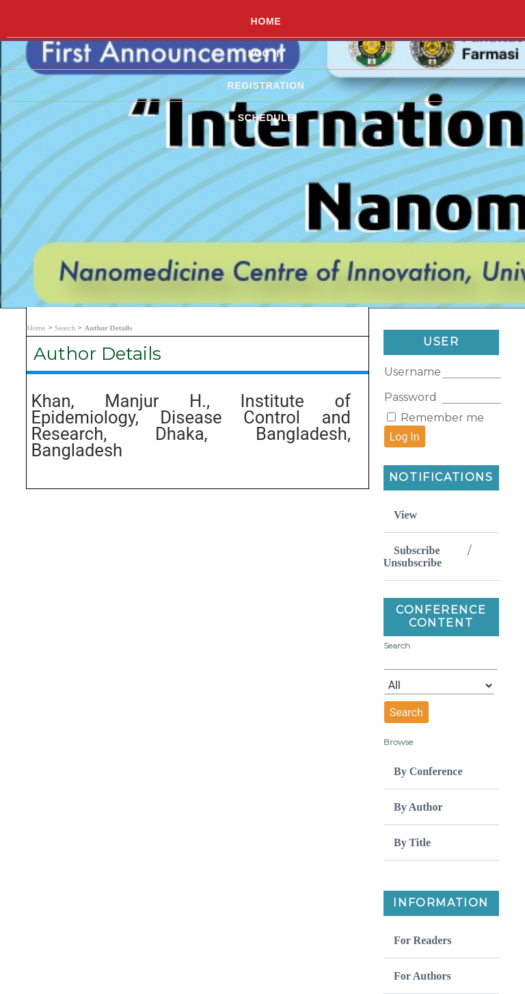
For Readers (423, 940)
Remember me (442, 417)
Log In (266, 53)
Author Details (108, 328)
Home (266, 21)
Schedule (266, 117)
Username (412, 371)
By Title (412, 842)
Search (65, 328)
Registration (265, 85)
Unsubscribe (412, 562)
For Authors (422, 976)
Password (410, 397)
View (405, 515)
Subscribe (417, 550)
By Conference (428, 771)
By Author (418, 807)
